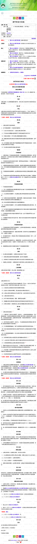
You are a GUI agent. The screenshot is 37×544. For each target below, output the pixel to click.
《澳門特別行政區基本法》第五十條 (15, 92)
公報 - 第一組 (4, 25)
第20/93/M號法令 (14, 48)
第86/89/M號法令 (15, 177)
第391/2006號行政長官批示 (16, 67)
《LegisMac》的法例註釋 (30, 75)
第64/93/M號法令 (14, 53)
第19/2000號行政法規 (22, 488)
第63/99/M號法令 (16, 494)
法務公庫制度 (18, 89)
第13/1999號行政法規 (10, 488)
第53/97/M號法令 (14, 61)
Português (32, 1)
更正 (11, 62)
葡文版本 (34, 38)
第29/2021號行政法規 (15, 40)
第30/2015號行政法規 (15, 43)
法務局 (21, 72)
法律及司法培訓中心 (14, 72)
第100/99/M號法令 (15, 497)
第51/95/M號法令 (14, 56)
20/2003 (9, 33)
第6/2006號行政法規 (28, 365)
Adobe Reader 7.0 (14, 540)
